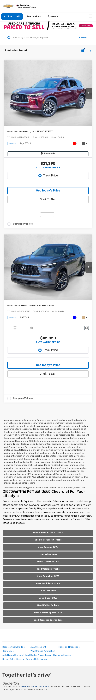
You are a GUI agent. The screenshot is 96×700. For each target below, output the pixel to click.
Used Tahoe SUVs (48, 554)
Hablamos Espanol (62, 655)
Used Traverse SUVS (48, 562)
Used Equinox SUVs (48, 547)
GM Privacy (44, 686)
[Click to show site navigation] (91, 16)
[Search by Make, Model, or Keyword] (44, 38)
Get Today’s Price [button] (48, 190)
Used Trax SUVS (48, 591)
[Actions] (86, 132)
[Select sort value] (88, 51)
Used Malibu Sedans (48, 605)
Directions (34, 16)
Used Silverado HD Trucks (48, 540)
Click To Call (48, 199)
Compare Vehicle (23, 224)
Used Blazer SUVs (48, 598)
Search (83, 38)
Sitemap (34, 686)
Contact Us (8, 651)
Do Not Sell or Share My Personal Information (24, 659)
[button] (12, 16)
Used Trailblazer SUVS (48, 584)
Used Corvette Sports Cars (48, 620)
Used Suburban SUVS (48, 576)
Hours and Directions (69, 647)
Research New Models (13, 647)
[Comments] (48, 153)
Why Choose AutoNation (42, 651)
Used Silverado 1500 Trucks (48, 533)
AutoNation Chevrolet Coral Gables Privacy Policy (26, 655)
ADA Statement (38, 647)
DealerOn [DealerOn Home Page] (25, 686)
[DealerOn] (10, 683)
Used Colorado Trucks (48, 569)
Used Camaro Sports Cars (48, 613)
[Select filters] (83, 51)
